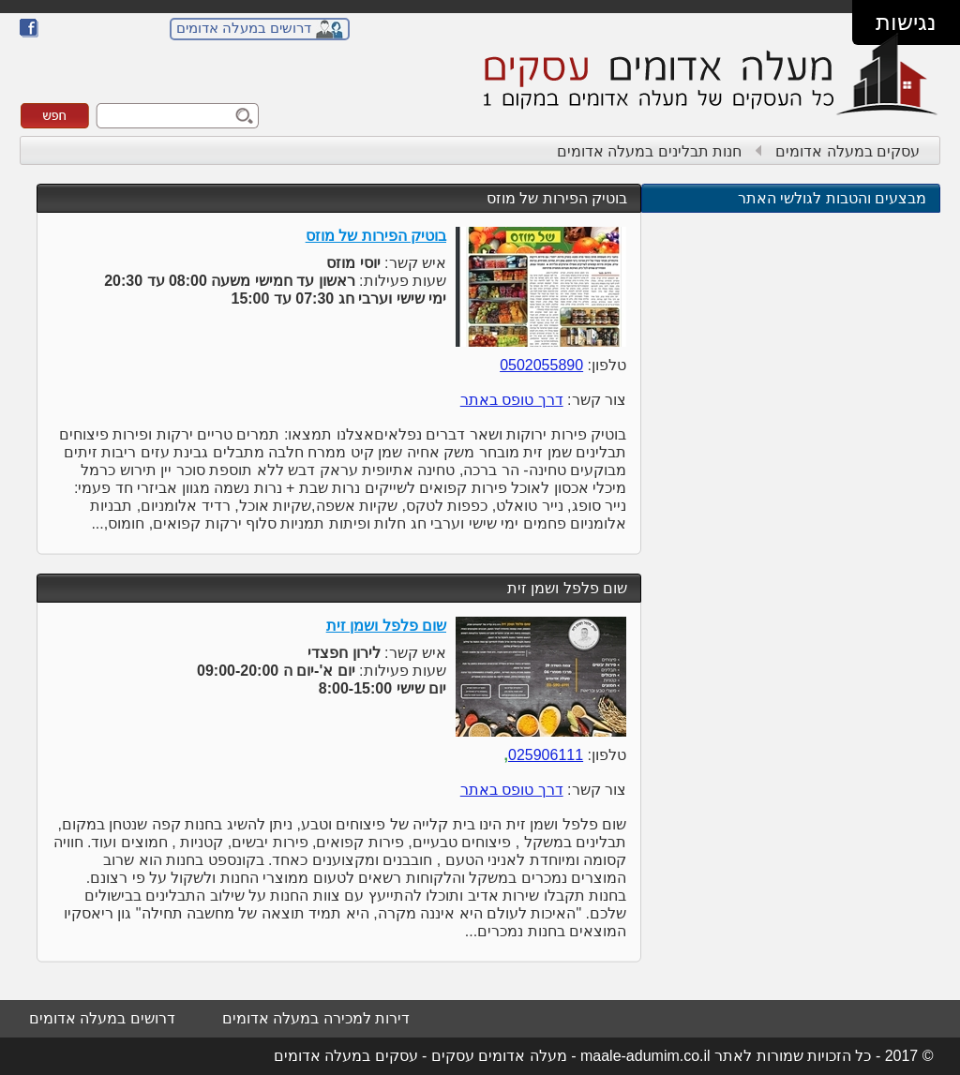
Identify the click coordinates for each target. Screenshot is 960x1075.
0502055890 (541, 365)
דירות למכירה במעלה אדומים (316, 1018)
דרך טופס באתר (511, 400)
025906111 (545, 755)
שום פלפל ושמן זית (567, 588)
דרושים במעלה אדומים (243, 28)
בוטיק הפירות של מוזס (557, 198)
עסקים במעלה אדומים (847, 151)
